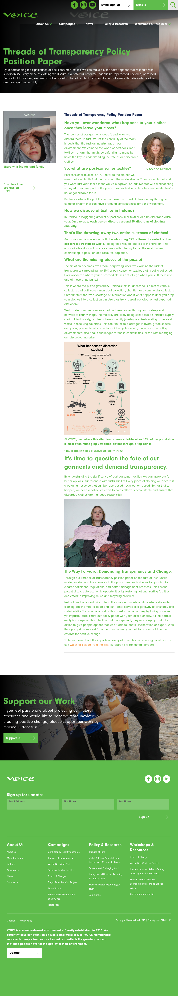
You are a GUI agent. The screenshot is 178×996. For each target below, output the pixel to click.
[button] (44, 24)
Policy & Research (115, 24)
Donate (141, 5)
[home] (20, 15)
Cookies (11, 920)
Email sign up (110, 5)
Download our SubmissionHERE (13, 187)
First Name (70, 801)
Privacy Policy (25, 920)
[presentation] (109, 819)
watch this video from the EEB (89, 645)
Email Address (17, 801)
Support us (13, 738)
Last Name (125, 801)
